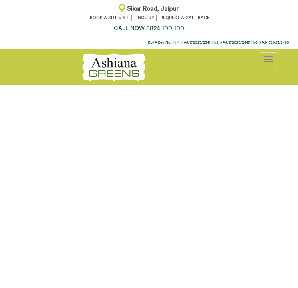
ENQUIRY (144, 18)
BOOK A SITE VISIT (109, 18)
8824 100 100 (149, 28)
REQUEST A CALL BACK (185, 18)
